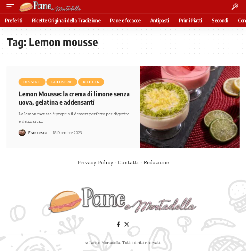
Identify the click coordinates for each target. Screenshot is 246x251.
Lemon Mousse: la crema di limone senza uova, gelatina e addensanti (74, 98)
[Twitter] (126, 224)
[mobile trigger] (11, 6)
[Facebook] (118, 224)
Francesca (37, 132)
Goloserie (61, 82)
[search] (235, 7)
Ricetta (91, 82)
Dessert (32, 82)
